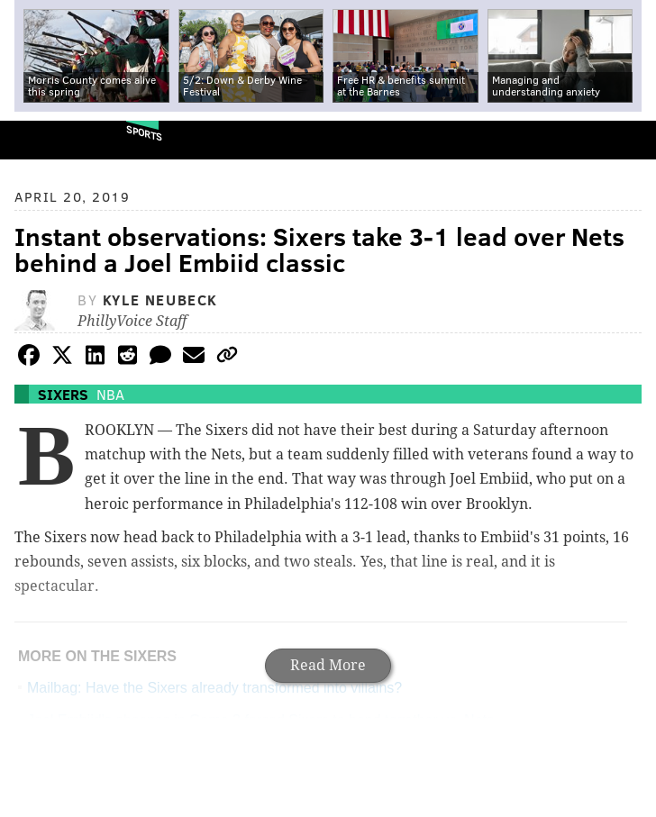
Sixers (63, 394)
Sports (144, 133)
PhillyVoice (43, 139)
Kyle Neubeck (160, 299)
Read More (328, 665)
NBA (110, 394)
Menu (627, 140)
